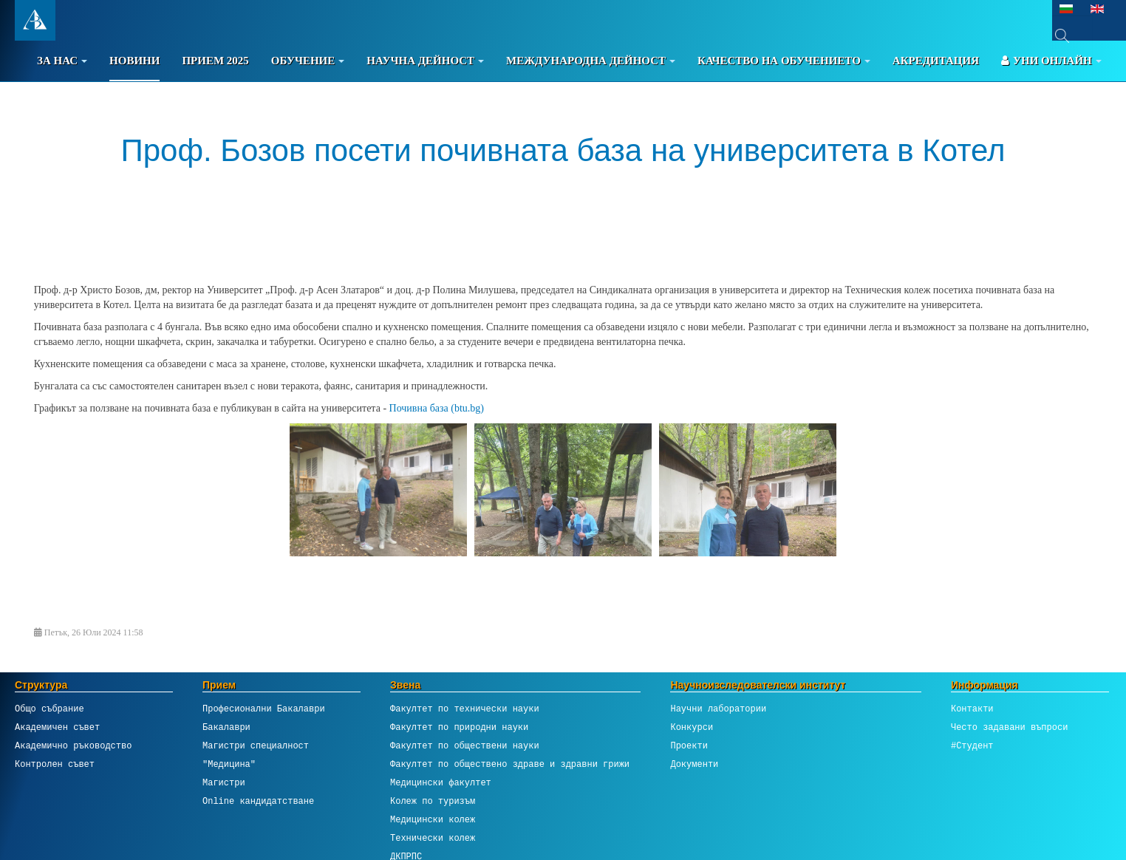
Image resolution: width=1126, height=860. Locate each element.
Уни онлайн (1051, 60)
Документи (694, 764)
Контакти (972, 709)
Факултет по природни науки (459, 727)
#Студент (972, 746)
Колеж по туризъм (432, 801)
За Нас (62, 60)
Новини (134, 60)
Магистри (223, 783)
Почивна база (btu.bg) (436, 408)
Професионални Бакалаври (263, 709)
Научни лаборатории (718, 709)
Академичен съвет (57, 727)
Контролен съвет (55, 764)
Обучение (307, 60)
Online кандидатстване (258, 801)
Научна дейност (425, 60)
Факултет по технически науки (464, 709)
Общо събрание (49, 709)
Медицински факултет (440, 783)
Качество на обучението (783, 60)
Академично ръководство (73, 746)
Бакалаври (226, 727)
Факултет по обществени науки (464, 746)
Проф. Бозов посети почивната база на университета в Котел (563, 150)
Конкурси (691, 727)
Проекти (688, 746)
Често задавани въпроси (1009, 727)
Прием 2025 (215, 60)
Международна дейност (590, 60)
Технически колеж (432, 838)
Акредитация (936, 60)
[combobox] (1072, 36)
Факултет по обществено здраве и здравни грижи (509, 764)
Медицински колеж (432, 819)
